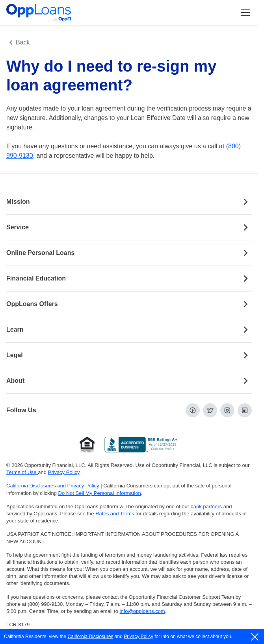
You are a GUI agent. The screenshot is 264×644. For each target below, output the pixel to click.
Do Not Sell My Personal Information (99, 493)
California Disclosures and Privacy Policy (52, 486)
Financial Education (129, 278)
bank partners (206, 506)
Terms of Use (22, 472)
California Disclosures (90, 636)
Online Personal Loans (129, 253)
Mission (129, 202)
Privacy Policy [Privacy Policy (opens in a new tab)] (64, 472)
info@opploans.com (142, 611)
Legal (129, 355)
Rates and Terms (114, 514)
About (129, 381)
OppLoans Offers (129, 304)
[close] (255, 637)
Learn (129, 329)
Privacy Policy (138, 636)
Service (129, 227)
